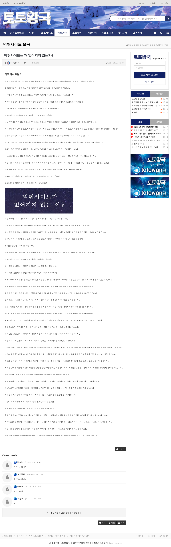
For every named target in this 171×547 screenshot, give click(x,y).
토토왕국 (135, 112)
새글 (140, 122)
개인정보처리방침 (36, 536)
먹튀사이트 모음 (16, 44)
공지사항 (122, 32)
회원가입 (153, 3)
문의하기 (151, 536)
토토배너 (77, 32)
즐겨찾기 (6, 3)
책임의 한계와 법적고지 (80, 536)
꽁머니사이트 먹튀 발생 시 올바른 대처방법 (150, 140)
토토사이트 (47, 32)
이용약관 (20, 536)
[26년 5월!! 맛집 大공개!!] (143, 137)
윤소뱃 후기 (137, 143)
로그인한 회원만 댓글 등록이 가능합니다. (64, 512)
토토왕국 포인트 (138, 98)
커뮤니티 (92, 32)
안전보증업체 (17, 32)
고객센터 (137, 32)
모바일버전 (164, 536)
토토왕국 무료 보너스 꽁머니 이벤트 (146, 102)
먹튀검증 (62, 32)
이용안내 (139, 536)
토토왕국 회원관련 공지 (141, 109)
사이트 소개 (7, 536)
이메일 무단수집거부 (56, 536)
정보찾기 (165, 3)
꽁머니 (31, 32)
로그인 (142, 3)
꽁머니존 (159, 94)
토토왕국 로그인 (150, 74)
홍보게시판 (107, 32)
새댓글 (159, 122)
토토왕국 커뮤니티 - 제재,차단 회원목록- (148, 105)
